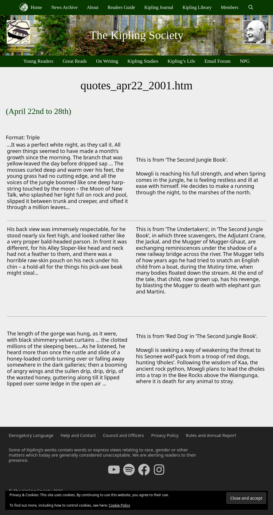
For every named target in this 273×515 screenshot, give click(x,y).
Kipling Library (197, 7)
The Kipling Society (136, 35)
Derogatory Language (31, 435)
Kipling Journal (158, 7)
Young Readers (38, 61)
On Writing (107, 61)
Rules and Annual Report (211, 435)
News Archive (64, 7)
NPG (245, 61)
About (92, 7)
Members (229, 7)
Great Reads (74, 61)
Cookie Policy (119, 505)
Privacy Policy (165, 435)
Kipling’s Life (181, 61)
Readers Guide (121, 7)
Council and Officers (123, 435)
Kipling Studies (143, 61)
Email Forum (217, 61)
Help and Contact (78, 435)
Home (30, 7)
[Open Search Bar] (250, 7)
